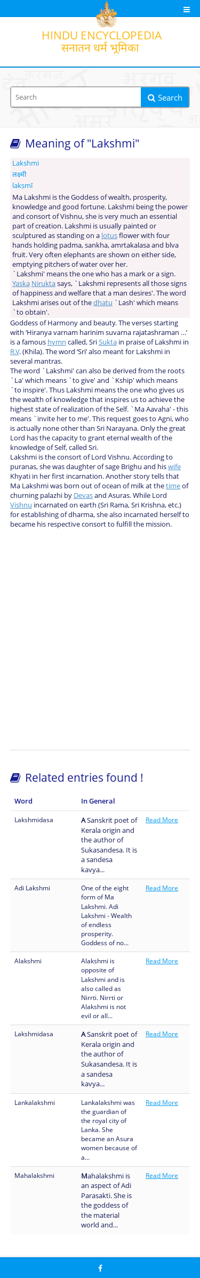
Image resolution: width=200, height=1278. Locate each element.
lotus (109, 235)
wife (174, 466)
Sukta (108, 342)
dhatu (103, 302)
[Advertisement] (100, 639)
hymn (56, 342)
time (173, 485)
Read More (162, 819)
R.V (14, 351)
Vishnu (21, 505)
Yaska (21, 283)
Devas (83, 495)
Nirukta (43, 283)
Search (165, 97)
